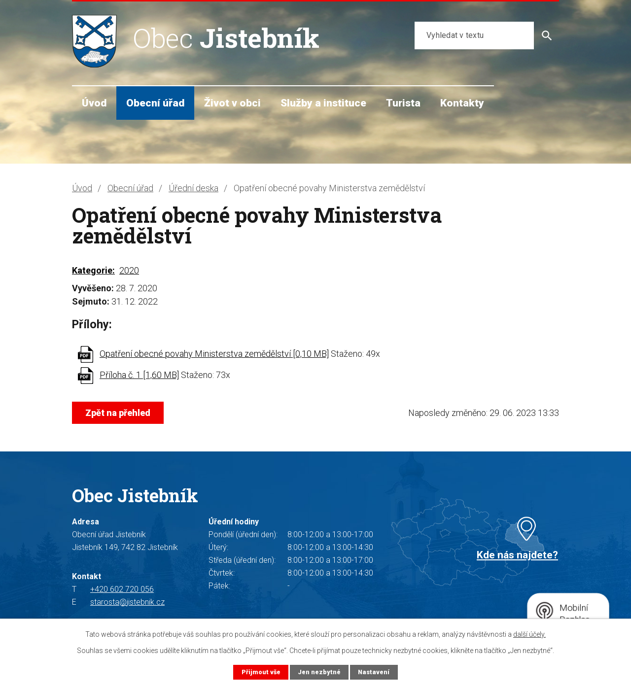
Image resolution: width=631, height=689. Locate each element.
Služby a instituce (323, 103)
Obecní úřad (155, 103)
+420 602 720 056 (122, 589)
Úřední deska (193, 188)
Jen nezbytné (319, 672)
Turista (403, 103)
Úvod (94, 103)
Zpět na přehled (117, 413)
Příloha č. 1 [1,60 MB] (139, 375)
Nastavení (373, 672)
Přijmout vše (261, 672)
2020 (129, 270)
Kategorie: (93, 270)
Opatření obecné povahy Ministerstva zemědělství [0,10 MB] (214, 353)
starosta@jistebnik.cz (127, 602)
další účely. (529, 634)
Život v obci (232, 103)
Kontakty (462, 103)
